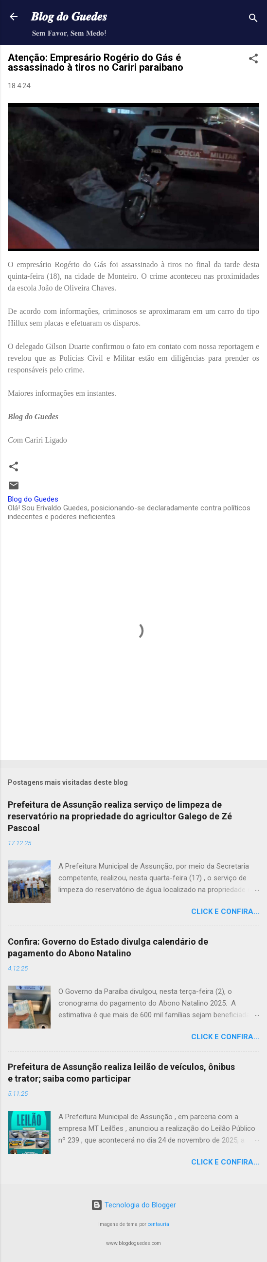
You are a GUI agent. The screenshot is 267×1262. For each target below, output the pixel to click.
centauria (158, 1224)
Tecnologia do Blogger (133, 1205)
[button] (253, 60)
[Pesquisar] (253, 20)
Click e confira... (225, 911)
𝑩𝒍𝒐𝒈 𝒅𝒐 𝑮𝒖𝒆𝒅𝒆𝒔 (69, 16)
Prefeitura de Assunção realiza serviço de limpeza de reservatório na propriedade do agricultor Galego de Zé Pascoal (120, 816)
